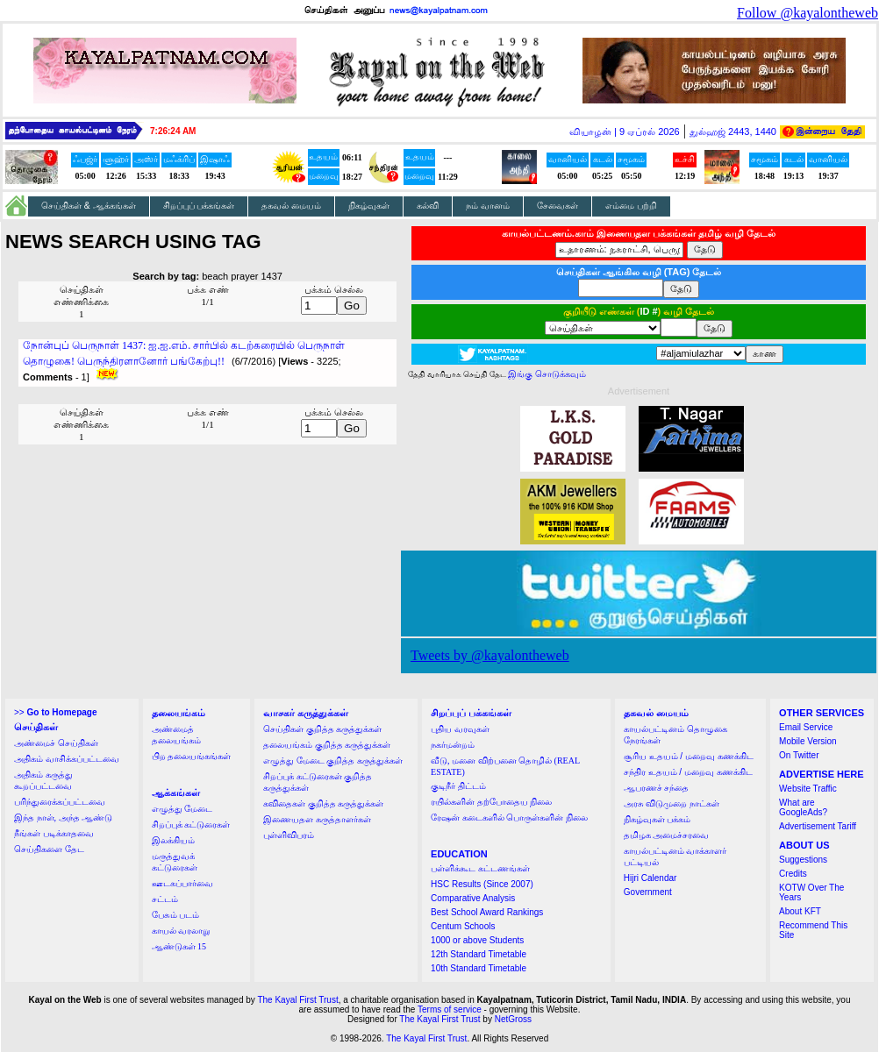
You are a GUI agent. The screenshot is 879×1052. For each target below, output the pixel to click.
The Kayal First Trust (297, 1000)
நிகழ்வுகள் (368, 205)
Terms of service (450, 1009)
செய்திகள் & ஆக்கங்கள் (88, 205)
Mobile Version (808, 741)
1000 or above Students (477, 940)
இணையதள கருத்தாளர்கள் (317, 819)
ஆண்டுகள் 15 (179, 946)
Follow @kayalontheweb (807, 12)
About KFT (800, 911)
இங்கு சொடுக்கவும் (547, 374)
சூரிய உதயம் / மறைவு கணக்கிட (689, 756)
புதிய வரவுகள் (460, 729)
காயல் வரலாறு (181, 930)
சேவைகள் (557, 205)
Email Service (806, 727)
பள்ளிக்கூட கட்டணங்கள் (480, 868)
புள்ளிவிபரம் (288, 835)
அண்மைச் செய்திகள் (56, 743)
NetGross (513, 1019)
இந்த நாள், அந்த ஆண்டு (63, 817)
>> (55, 712)
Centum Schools (463, 926)
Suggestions (803, 859)
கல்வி (428, 205)
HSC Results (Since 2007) (482, 884)
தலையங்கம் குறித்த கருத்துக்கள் (326, 745)
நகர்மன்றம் (453, 745)
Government (648, 892)
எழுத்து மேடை (182, 809)
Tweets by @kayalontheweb (490, 655)
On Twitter (798, 755)
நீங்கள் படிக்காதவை (54, 833)
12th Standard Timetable (478, 954)
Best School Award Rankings (487, 912)
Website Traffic (808, 788)
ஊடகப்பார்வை (182, 883)
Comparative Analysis (473, 898)
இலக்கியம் (173, 840)
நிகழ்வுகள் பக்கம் (657, 819)
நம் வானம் (488, 205)
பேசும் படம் (176, 915)
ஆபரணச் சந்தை (657, 788)
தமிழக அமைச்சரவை (667, 835)
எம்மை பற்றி (631, 205)
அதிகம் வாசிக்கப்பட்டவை (66, 759)
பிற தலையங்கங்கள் (192, 756)
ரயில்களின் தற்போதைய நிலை (491, 802)
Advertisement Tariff (817, 826)
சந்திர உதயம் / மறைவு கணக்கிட (688, 772)
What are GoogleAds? (803, 807)
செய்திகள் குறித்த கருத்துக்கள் (322, 729)
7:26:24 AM (173, 131)
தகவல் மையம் (291, 205)
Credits (793, 873)
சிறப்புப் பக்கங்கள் (199, 205)
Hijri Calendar (650, 878)
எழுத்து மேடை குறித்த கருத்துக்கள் (333, 760)
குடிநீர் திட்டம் (458, 786)
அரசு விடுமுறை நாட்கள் (671, 803)
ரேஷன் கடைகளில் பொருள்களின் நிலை (509, 817)
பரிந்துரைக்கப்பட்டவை (59, 802)
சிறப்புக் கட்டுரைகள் (191, 824)
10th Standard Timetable (478, 968)
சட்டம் (165, 899)
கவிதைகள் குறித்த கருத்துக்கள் (323, 803)
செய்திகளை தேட (49, 849)
